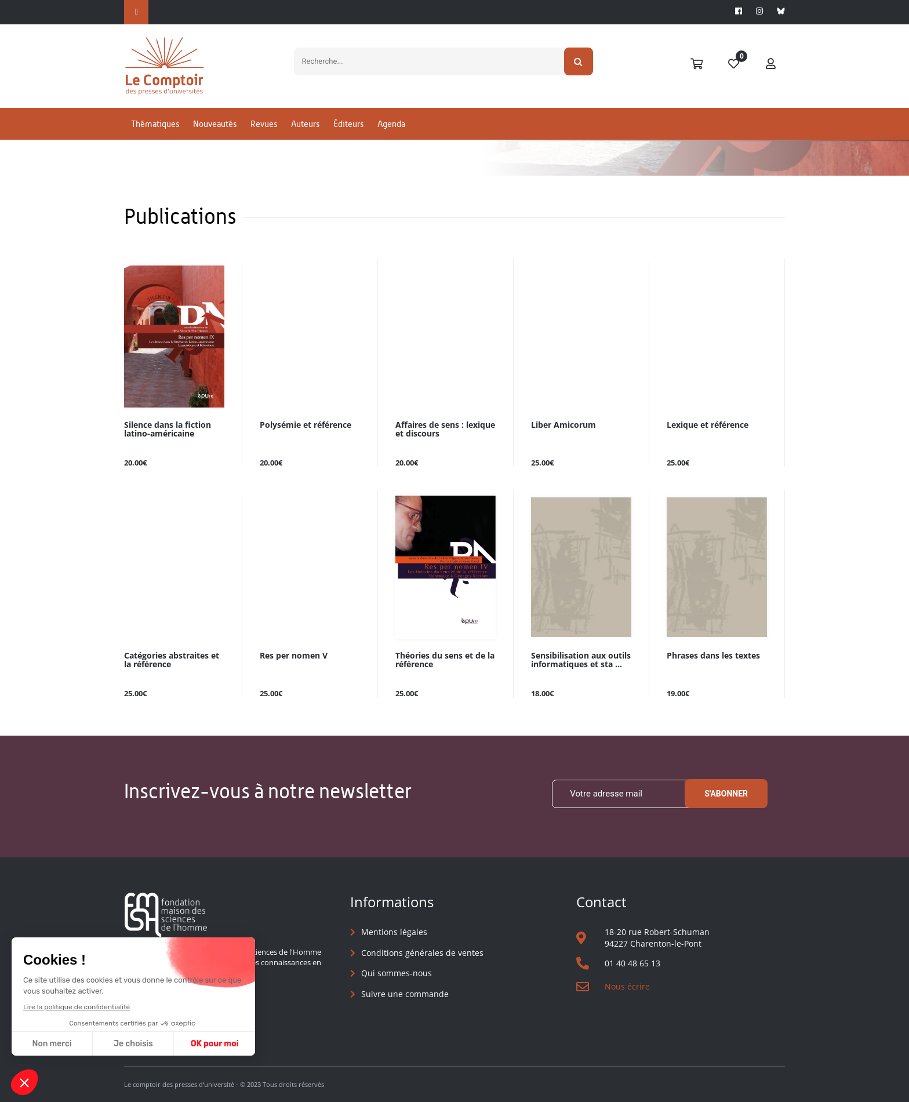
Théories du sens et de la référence (445, 660)
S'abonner (726, 793)
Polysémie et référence (305, 425)
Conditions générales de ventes (422, 952)
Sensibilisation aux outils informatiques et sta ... (581, 660)
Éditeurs (348, 124)
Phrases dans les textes (713, 656)
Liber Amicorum (563, 425)
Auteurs (305, 124)
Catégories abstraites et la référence (171, 660)
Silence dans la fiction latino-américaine (167, 429)
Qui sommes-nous (396, 973)
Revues (263, 124)
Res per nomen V (294, 656)
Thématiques (155, 124)
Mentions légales (394, 931)
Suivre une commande (405, 993)
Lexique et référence (707, 425)
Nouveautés (215, 124)
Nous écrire (627, 986)
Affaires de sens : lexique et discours (445, 429)
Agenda (391, 124)
